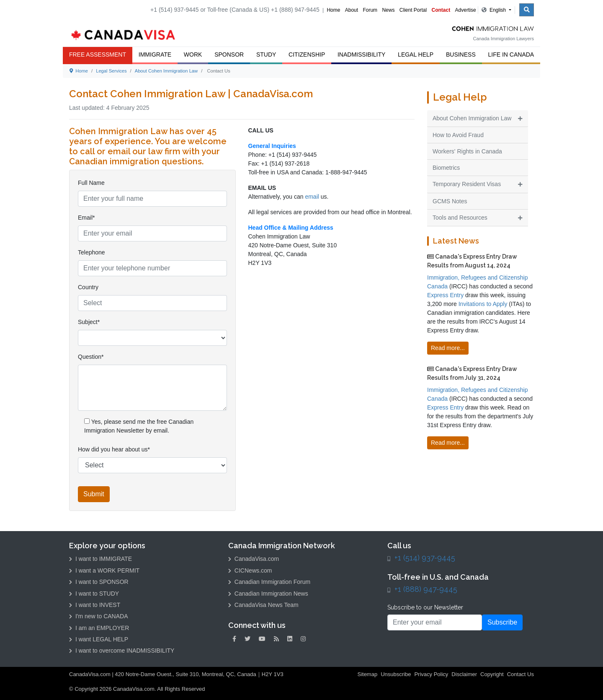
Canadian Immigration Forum (269, 581)
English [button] (495, 10)
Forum (370, 10)
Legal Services (111, 70)
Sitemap (367, 674)
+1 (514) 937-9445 (424, 557)
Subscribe (502, 622)
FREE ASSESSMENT (97, 54)
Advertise (465, 10)
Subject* (89, 322)
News (388, 10)
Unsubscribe (396, 674)
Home (333, 10)
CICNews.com (250, 570)
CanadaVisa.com (253, 558)
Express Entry (445, 295)
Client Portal (413, 10)
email (312, 196)
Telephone (91, 252)
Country (88, 287)
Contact (441, 10)
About (351, 10)
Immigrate (155, 54)
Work (193, 54)
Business (461, 54)
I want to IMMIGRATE (100, 558)
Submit (93, 494)
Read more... (448, 348)
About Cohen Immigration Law (166, 70)
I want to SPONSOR (99, 581)
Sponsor (229, 54)
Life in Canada (511, 54)
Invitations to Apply (483, 304)
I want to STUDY (94, 593)
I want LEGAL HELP (98, 639)
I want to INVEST (94, 604)
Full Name (91, 182)
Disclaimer (464, 674)
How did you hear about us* (114, 449)
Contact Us (520, 674)
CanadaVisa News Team (263, 604)
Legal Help (415, 54)
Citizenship (307, 54)
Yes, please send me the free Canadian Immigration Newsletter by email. (138, 426)
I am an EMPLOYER (99, 628)
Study (266, 54)
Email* (86, 217)
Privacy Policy (431, 674)
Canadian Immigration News (268, 593)
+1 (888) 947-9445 (425, 589)
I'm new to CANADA (98, 616)
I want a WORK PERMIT (104, 570)
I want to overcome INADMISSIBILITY (121, 650)
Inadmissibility (361, 54)
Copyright (492, 674)
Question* (90, 356)
